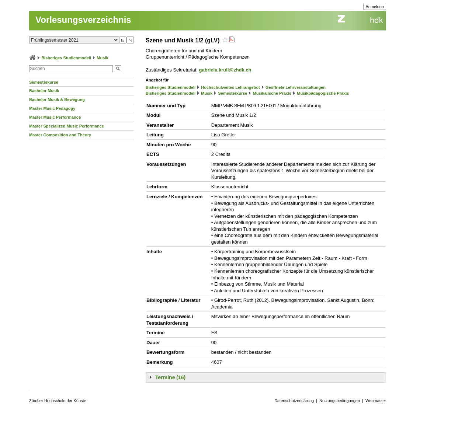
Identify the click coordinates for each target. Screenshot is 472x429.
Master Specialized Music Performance (66, 126)
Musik (102, 58)
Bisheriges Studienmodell (66, 58)
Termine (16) (170, 377)
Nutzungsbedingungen (339, 400)
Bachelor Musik (44, 90)
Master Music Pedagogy (52, 108)
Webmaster (375, 400)
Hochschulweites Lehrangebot (230, 87)
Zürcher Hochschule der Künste (57, 400)
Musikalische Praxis (272, 93)
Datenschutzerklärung (294, 400)
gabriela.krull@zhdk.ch (225, 70)
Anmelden (374, 6)
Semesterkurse (43, 82)
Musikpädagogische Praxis (323, 93)
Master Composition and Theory (60, 135)
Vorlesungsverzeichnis (83, 20)
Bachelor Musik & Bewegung (57, 99)
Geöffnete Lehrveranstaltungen (296, 87)
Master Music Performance (55, 117)
